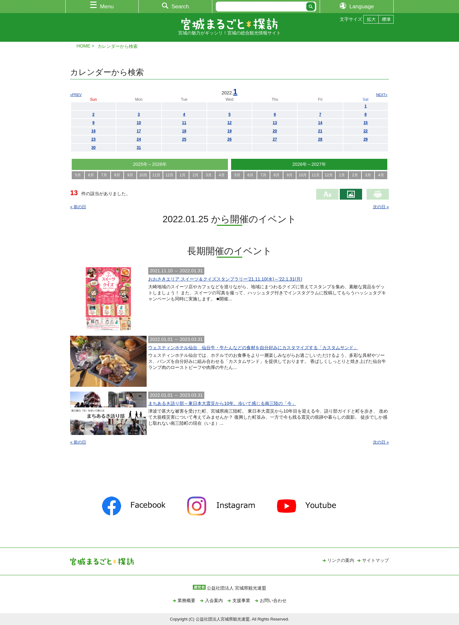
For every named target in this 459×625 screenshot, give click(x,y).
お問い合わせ (273, 600)
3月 (209, 175)
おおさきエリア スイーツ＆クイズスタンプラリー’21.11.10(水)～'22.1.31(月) (225, 279)
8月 (117, 175)
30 (93, 147)
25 (184, 139)
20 (275, 131)
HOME (83, 45)
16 (93, 131)
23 (93, 139)
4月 (222, 175)
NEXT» (381, 95)
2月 (196, 175)
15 (365, 123)
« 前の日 (78, 206)
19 (229, 131)
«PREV (76, 95)
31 (139, 147)
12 (229, 123)
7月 (104, 175)
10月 (143, 175)
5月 (78, 175)
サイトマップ (375, 560)
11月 (156, 175)
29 (365, 139)
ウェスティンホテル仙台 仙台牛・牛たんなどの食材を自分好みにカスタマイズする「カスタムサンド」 (253, 347)
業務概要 (186, 600)
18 (184, 131)
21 (320, 131)
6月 (91, 175)
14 (320, 123)
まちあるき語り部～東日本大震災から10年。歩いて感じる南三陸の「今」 (222, 403)
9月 (130, 175)
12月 (169, 175)
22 (365, 131)
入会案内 (214, 600)
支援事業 (241, 600)
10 (139, 123)
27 (275, 139)
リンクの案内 (340, 560)
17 (139, 131)
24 (139, 139)
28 (320, 139)
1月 (182, 175)
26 (229, 139)
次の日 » (381, 206)
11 (184, 123)
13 (275, 123)
